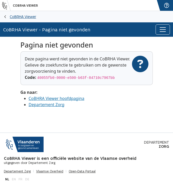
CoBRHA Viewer (25, 6)
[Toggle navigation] (163, 29)
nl (7, 179)
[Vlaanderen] (6, 5)
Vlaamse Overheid (49, 171)
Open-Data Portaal (82, 171)
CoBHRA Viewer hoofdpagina (56, 98)
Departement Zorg (47, 104)
